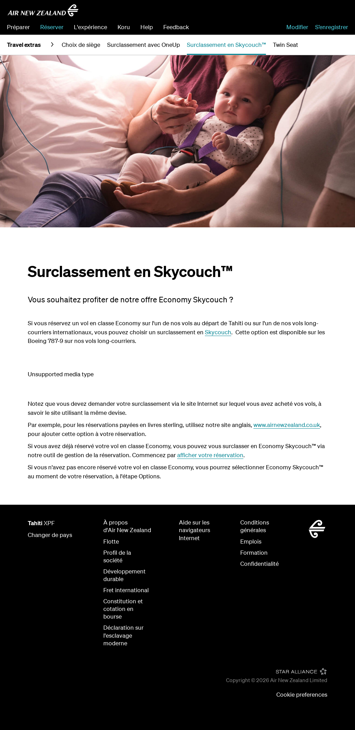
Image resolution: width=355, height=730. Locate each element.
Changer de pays (50, 534)
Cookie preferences (301, 694)
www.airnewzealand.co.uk (286, 424)
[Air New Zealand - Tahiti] (43, 10)
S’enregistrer (331, 27)
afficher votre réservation (210, 455)
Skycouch (218, 332)
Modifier (297, 27)
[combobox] (299, 12)
